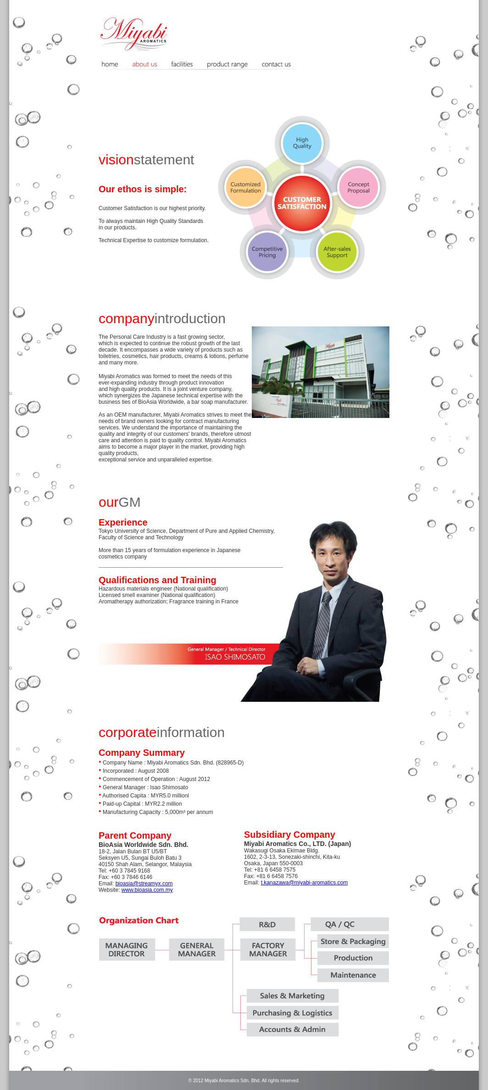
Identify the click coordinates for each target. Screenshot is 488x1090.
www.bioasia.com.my (147, 890)
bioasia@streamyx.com (144, 883)
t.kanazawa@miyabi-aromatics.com (304, 882)
